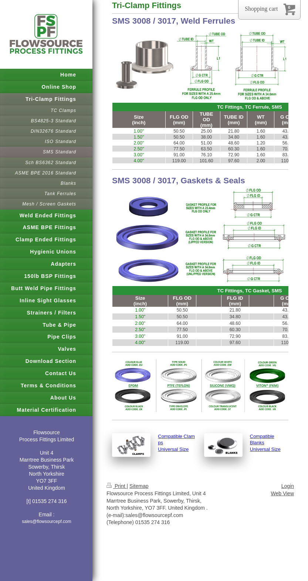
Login (287, 486)
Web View (282, 493)
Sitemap (138, 486)
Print (116, 486)
